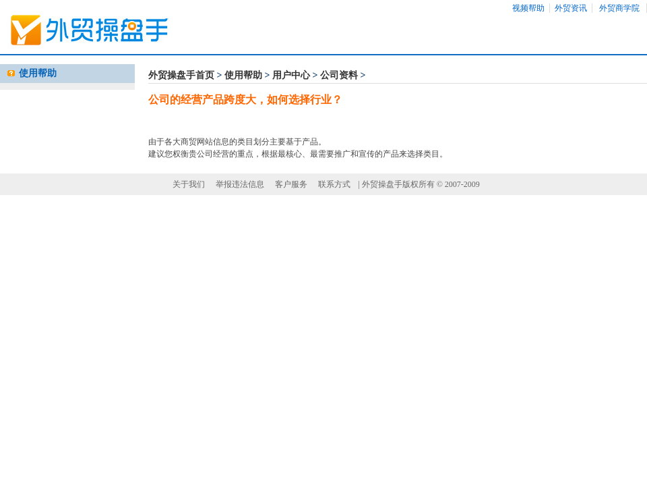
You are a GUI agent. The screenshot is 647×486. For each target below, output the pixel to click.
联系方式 (334, 184)
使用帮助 (243, 75)
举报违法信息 (240, 184)
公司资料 (339, 75)
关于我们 (189, 184)
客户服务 (291, 184)
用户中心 (291, 75)
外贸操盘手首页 (181, 75)
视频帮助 (528, 8)
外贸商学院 (619, 8)
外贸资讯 (571, 8)
